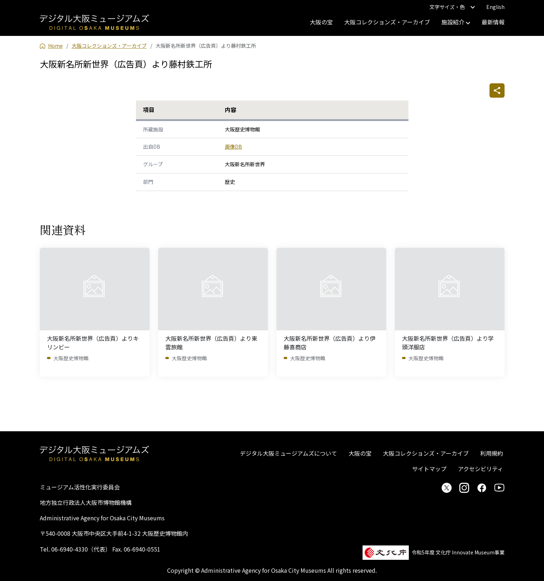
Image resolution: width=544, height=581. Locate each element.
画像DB (233, 146)
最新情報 (493, 22)
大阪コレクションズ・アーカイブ (387, 22)
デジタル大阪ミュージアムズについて (288, 453)
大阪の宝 (321, 22)
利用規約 (491, 453)
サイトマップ (429, 468)
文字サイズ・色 (452, 6)
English (495, 6)
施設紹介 (455, 22)
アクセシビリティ (480, 468)
